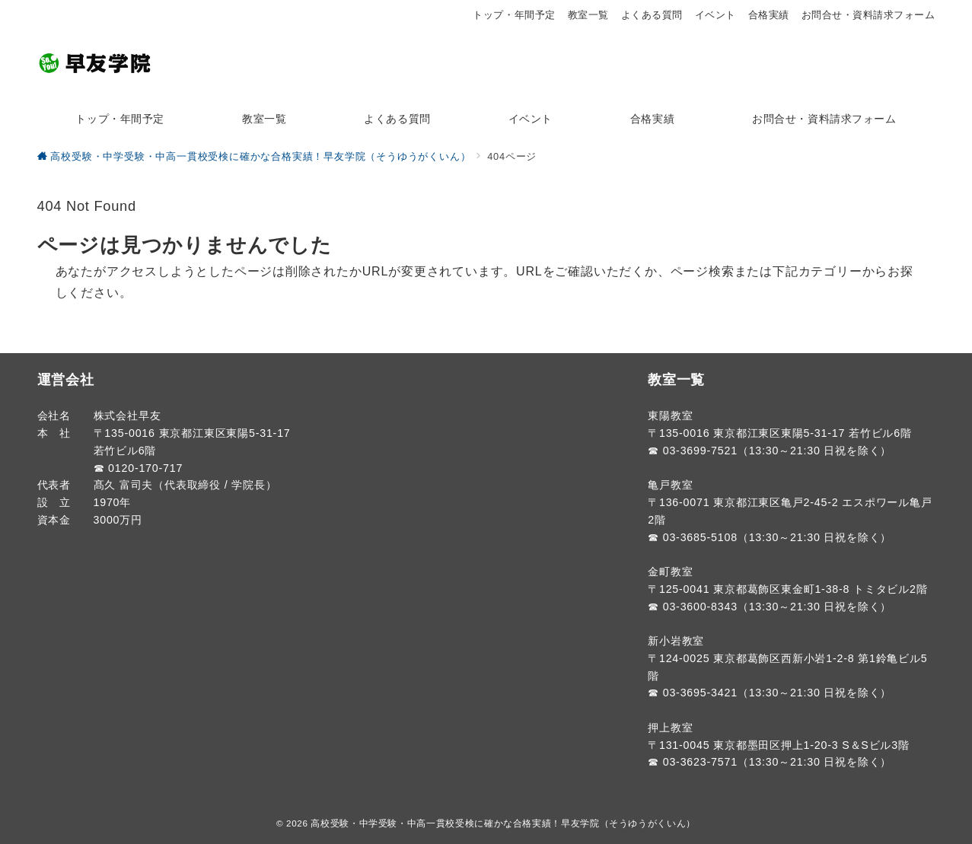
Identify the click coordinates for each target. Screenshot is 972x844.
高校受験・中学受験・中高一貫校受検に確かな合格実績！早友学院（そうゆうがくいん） (503, 823)
